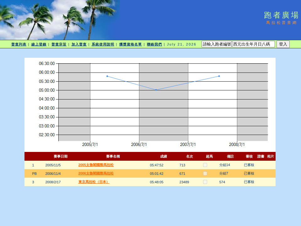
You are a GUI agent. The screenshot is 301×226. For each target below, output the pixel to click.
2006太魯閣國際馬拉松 (96, 173)
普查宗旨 (59, 44)
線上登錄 (38, 44)
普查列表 (18, 44)
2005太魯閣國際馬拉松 (96, 165)
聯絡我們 (154, 44)
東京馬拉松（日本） (94, 182)
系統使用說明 (103, 44)
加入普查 (79, 44)
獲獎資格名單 (130, 44)
